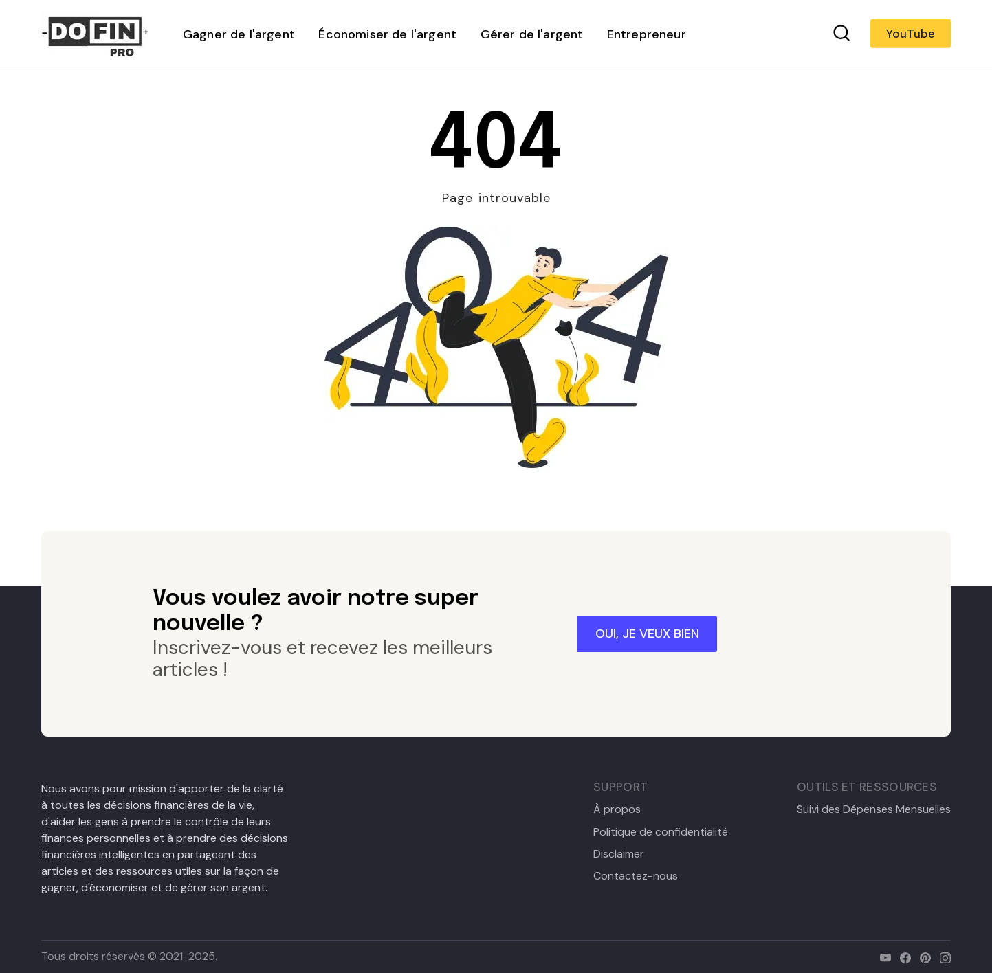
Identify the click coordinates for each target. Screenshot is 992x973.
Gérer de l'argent (532, 34)
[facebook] (902, 956)
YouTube (910, 33)
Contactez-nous (635, 876)
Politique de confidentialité (660, 832)
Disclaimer (618, 854)
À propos (617, 809)
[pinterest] (922, 956)
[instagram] (942, 956)
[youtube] (882, 956)
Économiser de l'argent (387, 34)
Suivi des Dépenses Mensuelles (874, 809)
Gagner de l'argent (239, 34)
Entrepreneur (646, 34)
